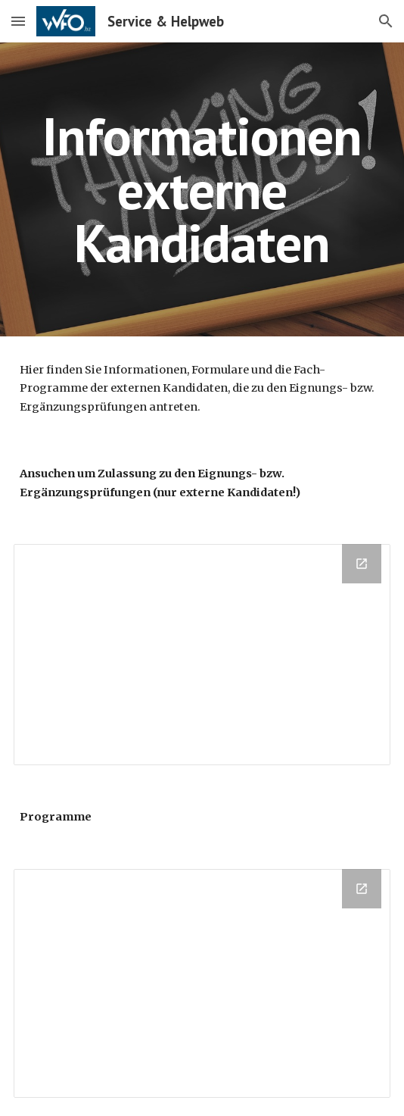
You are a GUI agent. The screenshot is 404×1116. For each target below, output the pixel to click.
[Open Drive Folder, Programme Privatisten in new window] (361, 888)
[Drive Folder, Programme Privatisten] (202, 983)
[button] (18, 21)
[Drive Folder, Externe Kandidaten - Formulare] (202, 654)
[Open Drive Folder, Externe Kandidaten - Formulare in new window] (361, 563)
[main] (202, 189)
